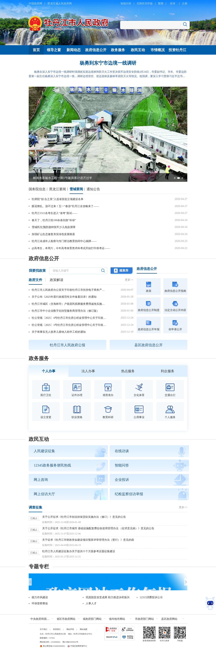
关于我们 (43, 627)
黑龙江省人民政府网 (59, 3)
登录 (172, 3)
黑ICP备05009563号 (70, 640)
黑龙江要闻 (57, 189)
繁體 (160, 3)
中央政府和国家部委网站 (42, 616)
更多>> (129, 279)
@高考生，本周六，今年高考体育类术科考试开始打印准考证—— (71, 248)
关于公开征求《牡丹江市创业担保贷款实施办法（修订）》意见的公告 (84, 515)
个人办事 (49, 371)
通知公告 (93, 189)
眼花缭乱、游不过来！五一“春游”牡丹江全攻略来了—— (65, 206)
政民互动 (39, 438)
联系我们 (57, 627)
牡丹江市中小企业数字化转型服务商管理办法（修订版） (65, 310)
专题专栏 (39, 565)
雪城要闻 (76, 189)
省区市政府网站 (66, 616)
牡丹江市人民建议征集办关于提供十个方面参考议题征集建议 (78, 550)
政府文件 (35, 280)
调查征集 (35, 506)
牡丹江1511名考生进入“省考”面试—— (54, 213)
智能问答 (125, 3)
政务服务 (39, 358)
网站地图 (83, 627)
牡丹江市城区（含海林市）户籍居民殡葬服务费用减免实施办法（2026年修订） (69, 303)
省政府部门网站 (92, 616)
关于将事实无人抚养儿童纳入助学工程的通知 (59, 331)
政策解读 (56, 280)
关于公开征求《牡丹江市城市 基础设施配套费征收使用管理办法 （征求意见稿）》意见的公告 (98, 527)
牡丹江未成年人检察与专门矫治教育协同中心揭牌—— (64, 241)
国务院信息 (37, 189)
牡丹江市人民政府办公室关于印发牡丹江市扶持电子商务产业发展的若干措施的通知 (69, 289)
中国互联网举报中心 (77, 644)
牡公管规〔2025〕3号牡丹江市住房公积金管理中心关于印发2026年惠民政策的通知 (69, 324)
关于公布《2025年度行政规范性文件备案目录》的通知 (64, 296)
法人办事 (88, 371)
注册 (184, 3)
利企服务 (167, 371)
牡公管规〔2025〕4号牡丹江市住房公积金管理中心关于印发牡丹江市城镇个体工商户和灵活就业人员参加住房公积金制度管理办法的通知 (69, 317)
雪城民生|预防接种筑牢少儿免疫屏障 (53, 227)
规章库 (123, 270)
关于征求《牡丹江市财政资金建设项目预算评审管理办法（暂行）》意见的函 (88, 538)
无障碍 (141, 3)
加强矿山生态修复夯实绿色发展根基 (53, 234)
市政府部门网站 (144, 616)
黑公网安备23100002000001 (52, 644)
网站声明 (70, 627)
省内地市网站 (117, 616)
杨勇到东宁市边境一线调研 (108, 63)
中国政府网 (35, 3)
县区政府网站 (169, 616)
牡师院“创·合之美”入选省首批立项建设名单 (57, 199)
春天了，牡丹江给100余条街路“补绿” (54, 220)
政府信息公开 (44, 258)
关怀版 (149, 3)
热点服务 (128, 371)
